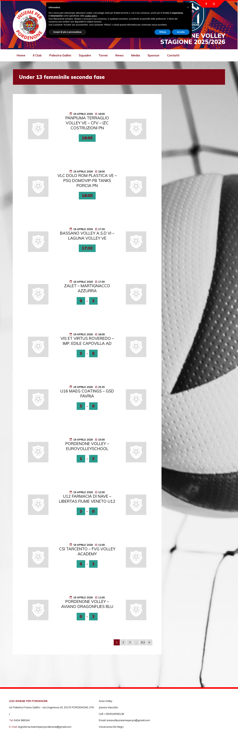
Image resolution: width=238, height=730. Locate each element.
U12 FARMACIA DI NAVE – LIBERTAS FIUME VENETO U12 (87, 499)
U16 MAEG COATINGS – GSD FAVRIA (87, 394)
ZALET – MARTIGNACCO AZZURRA (87, 288)
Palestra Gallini (60, 55)
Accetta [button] (181, 32)
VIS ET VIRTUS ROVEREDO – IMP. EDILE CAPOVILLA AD (87, 341)
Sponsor (154, 55)
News (119, 55)
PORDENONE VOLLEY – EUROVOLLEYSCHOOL (87, 446)
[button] (187, 7)
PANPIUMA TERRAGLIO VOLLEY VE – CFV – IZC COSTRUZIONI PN (87, 122)
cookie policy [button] (91, 16)
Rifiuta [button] (162, 32)
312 (143, 642)
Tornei (103, 55)
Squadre (85, 55)
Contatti (173, 55)
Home (21, 55)
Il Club (37, 55)
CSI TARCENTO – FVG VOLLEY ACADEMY (87, 551)
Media (135, 55)
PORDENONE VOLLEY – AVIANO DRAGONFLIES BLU (87, 604)
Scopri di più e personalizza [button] (67, 32)
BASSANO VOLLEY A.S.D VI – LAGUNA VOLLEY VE (87, 236)
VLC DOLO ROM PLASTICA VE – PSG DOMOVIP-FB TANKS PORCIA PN (87, 180)
